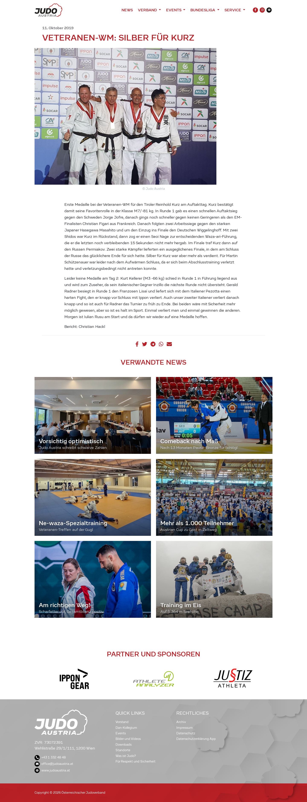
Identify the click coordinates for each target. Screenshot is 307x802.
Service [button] (233, 10)
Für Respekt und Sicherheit (135, 761)
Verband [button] (148, 10)
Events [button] (174, 10)
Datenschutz (185, 733)
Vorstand (122, 722)
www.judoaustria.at (52, 770)
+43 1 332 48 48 (50, 757)
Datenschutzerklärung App (196, 739)
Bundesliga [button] (203, 10)
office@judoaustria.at (54, 764)
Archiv (181, 722)
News (127, 10)
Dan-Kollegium (126, 728)
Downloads (124, 744)
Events (121, 733)
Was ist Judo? (126, 756)
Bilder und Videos (128, 739)
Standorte (123, 750)
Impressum (184, 728)
